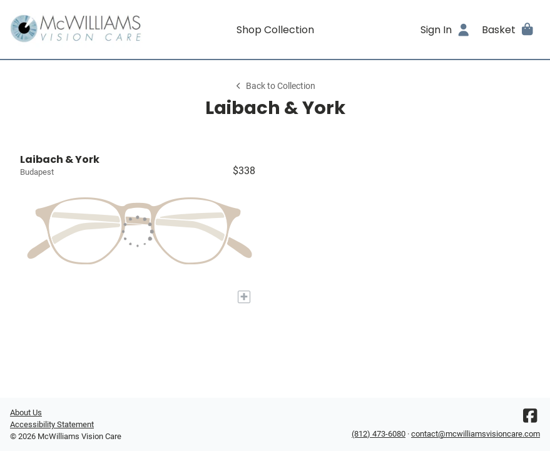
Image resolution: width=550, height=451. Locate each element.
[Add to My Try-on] (244, 297)
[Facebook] (530, 418)
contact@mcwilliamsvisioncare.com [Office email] (475, 433)
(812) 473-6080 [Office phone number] (378, 433)
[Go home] (76, 29)
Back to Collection (275, 86)
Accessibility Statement (52, 424)
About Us (26, 412)
